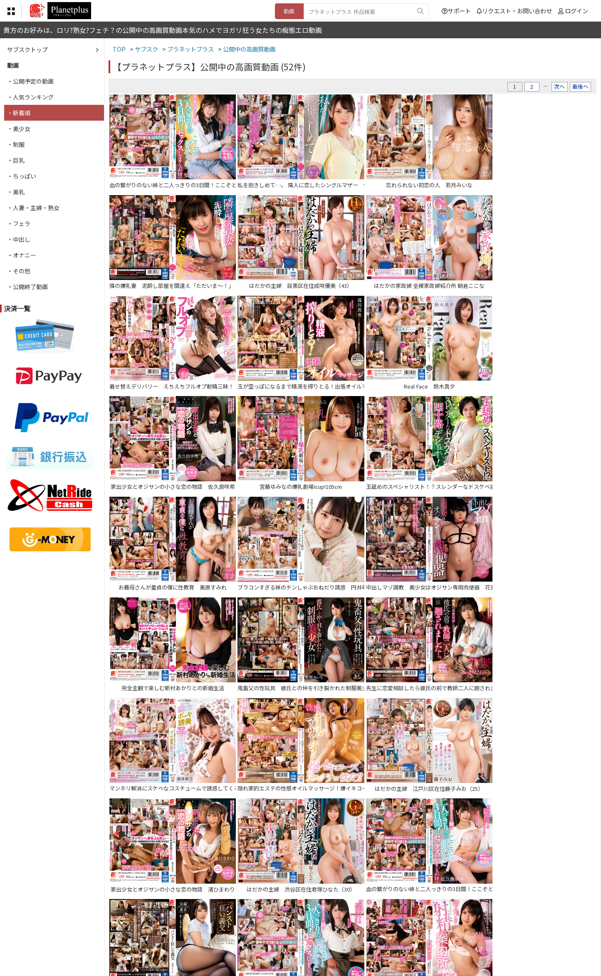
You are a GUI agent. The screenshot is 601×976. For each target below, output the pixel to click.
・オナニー (21, 255)
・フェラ (18, 223)
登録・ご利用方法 (294, 925)
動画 (289, 11)
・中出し (18, 239)
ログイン (576, 10)
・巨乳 (16, 160)
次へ (559, 86)
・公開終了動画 (27, 286)
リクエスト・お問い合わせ (514, 10)
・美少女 (18, 128)
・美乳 (16, 192)
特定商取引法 (244, 925)
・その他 (18, 271)
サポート (456, 10)
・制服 (16, 144)
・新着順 (18, 113)
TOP (177, 925)
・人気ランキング (30, 97)
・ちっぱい (21, 176)
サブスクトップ (27, 49)
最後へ (580, 86)
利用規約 (205, 925)
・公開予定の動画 (30, 81)
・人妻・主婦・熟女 (33, 207)
